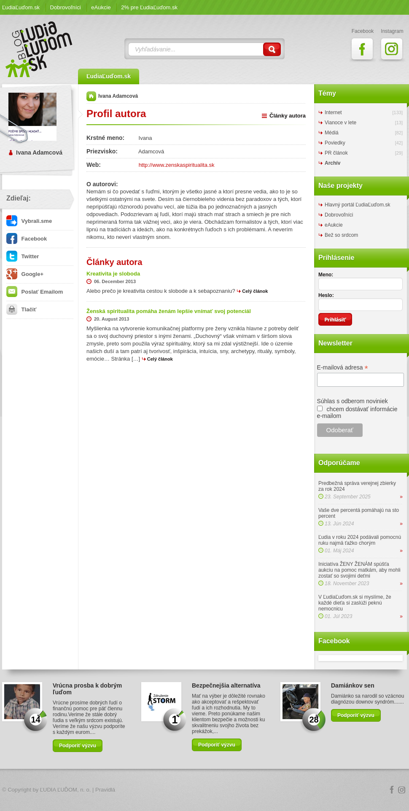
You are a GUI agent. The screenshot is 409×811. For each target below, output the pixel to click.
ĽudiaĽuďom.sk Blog (39, 49)
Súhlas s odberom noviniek (352, 401)
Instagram (402, 790)
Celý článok (255, 291)
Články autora (287, 115)
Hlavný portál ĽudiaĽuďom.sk (357, 205)
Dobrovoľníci (65, 7)
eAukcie (100, 7)
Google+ (24, 274)
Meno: (325, 275)
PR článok (336, 153)
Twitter (22, 256)
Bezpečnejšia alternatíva (226, 685)
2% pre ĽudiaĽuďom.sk (149, 7)
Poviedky (335, 143)
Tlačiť (21, 309)
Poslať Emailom (34, 291)
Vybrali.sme (29, 221)
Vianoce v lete (340, 123)
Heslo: (326, 295)
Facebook (26, 238)
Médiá (332, 133)
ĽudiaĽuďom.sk (21, 7)
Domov (91, 96)
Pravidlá (105, 790)
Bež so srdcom (341, 235)
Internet (333, 112)
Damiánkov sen (352, 685)
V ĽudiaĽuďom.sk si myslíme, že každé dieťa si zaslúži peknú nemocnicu (354, 603)
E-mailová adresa (342, 368)
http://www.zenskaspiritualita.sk (177, 165)
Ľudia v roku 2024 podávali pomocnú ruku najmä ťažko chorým (359, 540)
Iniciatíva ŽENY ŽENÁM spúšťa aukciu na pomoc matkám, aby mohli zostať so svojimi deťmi (359, 570)
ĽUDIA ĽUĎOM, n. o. (65, 790)
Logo (204, 790)
